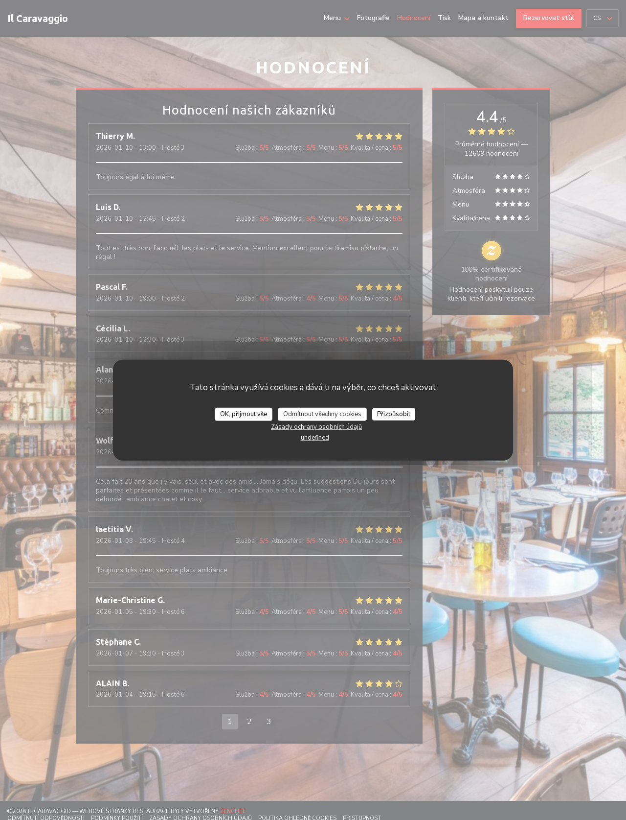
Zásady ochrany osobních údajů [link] (316, 426)
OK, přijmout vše (243, 413)
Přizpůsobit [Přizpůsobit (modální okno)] (393, 413)
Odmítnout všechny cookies (322, 413)
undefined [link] (315, 437)
